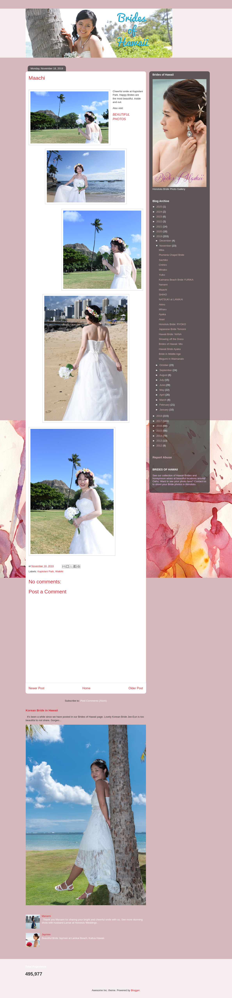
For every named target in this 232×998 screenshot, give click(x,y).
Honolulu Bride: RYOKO (172, 324)
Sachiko (163, 259)
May (162, 389)
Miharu (163, 309)
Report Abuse (162, 457)
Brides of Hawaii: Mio (171, 344)
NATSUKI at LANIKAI (171, 299)
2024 (159, 211)
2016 (159, 425)
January (164, 409)
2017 (159, 420)
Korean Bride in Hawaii (42, 710)
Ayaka (162, 314)
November (165, 245)
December (165, 240)
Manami (46, 916)
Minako (163, 269)
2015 (159, 430)
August (163, 375)
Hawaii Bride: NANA (170, 334)
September (165, 370)
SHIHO (163, 294)
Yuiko (162, 274)
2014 (159, 435)
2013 (159, 440)
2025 (159, 206)
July (162, 379)
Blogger (135, 990)
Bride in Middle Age (170, 353)
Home (86, 688)
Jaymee (46, 934)
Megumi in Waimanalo (171, 358)
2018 (159, 415)
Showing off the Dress (171, 339)
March (163, 399)
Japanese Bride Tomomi (172, 329)
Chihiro (163, 264)
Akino (162, 304)
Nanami (163, 284)
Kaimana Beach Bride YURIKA (176, 279)
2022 (159, 221)
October (164, 365)
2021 (159, 226)
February (164, 404)
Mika (161, 250)
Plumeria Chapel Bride (171, 254)
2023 (159, 216)
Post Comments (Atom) (93, 700)
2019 (159, 236)
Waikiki (59, 571)
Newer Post (36, 688)
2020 (159, 231)
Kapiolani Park (45, 571)
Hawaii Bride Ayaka (170, 349)
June (162, 385)
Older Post (136, 688)
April (162, 394)
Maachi (163, 289)
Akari (162, 319)
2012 (159, 445)
